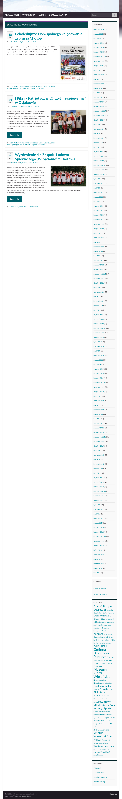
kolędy (32, 86)
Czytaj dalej (14, 135)
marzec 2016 (98, 568)
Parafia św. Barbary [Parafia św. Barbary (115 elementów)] (103, 685)
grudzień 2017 (99, 482)
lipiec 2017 (98, 505)
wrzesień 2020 (99, 333)
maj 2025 (97, 79)
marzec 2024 (98, 143)
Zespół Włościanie (37, 88)
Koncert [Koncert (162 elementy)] (98, 633)
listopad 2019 (99, 378)
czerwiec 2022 (99, 238)
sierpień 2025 (99, 66)
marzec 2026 (98, 34)
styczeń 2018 (99, 478)
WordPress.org (99, 782)
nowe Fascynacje (100, 589)
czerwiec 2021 (99, 292)
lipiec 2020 (98, 342)
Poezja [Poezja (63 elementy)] (96, 689)
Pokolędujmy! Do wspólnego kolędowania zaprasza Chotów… (48, 36)
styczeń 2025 (99, 97)
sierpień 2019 (99, 392)
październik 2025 (100, 57)
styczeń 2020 (99, 369)
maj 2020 (97, 351)
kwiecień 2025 (99, 84)
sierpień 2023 (99, 174)
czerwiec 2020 (99, 346)
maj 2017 (97, 514)
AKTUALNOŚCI (12, 15)
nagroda (20, 207)
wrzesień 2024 (99, 115)
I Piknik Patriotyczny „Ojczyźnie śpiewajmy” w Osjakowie (50, 100)
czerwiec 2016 (99, 555)
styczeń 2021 (99, 315)
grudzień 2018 (99, 428)
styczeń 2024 (99, 152)
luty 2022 (97, 256)
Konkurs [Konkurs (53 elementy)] (97, 637)
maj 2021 (97, 296)
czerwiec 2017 (99, 509)
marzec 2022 (98, 251)
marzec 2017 (98, 523)
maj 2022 (97, 242)
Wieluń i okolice (61, 2)
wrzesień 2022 (99, 224)
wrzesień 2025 (99, 61)
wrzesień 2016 (99, 541)
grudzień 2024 (99, 102)
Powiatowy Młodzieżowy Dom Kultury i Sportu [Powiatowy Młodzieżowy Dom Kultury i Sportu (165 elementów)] (104, 705)
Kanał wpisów (99, 773)
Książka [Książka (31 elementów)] (107, 640)
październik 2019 (100, 383)
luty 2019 (97, 419)
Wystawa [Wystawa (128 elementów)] (98, 746)
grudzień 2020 (99, 319)
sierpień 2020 (99, 337)
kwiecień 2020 (99, 355)
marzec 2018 (98, 469)
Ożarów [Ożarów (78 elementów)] (108, 683)
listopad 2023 (99, 161)
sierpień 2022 (99, 229)
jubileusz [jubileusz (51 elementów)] (97, 625)
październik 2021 (100, 274)
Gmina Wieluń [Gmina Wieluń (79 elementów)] (100, 615)
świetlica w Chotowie (21, 88)
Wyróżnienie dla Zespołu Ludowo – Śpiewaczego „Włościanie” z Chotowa (45, 157)
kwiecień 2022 (99, 247)
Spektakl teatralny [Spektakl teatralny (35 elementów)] (99, 718)
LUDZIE (42, 15)
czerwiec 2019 (99, 401)
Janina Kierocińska (100, 594)
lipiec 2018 (98, 450)
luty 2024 (97, 147)
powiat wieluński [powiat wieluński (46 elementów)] (99, 711)
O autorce (113, 794)
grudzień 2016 (99, 527)
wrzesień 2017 (99, 496)
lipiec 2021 (98, 287)
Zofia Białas (14, 42)
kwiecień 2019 (99, 410)
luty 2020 (97, 364)
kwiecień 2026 (99, 29)
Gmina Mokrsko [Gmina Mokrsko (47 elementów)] (108, 613)
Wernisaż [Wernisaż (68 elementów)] (105, 730)
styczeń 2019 (99, 423)
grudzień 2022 (99, 210)
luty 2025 (97, 93)
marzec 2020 (98, 360)
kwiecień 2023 (99, 192)
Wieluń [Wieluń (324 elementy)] (98, 733)
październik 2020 (100, 328)
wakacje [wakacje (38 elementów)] (96, 727)
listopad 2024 (99, 106)
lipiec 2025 (98, 70)
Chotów (13, 207)
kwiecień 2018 (99, 464)
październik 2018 (100, 437)
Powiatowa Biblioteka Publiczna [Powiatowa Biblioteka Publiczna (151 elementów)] (103, 692)
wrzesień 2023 (99, 170)
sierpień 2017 (99, 500)
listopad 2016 (99, 532)
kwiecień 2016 (99, 564)
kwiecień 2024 (99, 138)
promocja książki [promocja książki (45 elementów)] (106, 714)
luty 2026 (97, 38)
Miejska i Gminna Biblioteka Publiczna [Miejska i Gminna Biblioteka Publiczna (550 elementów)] (101, 651)
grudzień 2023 (99, 156)
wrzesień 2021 (99, 278)
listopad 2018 (99, 432)
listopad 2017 (99, 487)
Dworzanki (34, 143)
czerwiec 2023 (99, 183)
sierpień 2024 (99, 120)
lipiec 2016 (98, 550)
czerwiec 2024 (99, 129)
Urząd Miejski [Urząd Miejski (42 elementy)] (110, 724)
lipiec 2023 (98, 179)
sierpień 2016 (99, 546)
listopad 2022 (99, 215)
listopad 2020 (99, 324)
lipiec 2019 (98, 396)
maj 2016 (97, 559)
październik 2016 (100, 536)
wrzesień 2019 (99, 387)
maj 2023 (97, 188)
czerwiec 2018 (99, 455)
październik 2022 (100, 220)
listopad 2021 (99, 269)
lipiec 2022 (98, 233)
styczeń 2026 (99, 43)
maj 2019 (97, 405)
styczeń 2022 (99, 260)
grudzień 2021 (99, 265)
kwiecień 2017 (99, 518)
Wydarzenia (24, 42)
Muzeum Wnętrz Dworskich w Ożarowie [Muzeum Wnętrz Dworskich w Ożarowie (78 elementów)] (103, 663)
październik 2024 (100, 111)
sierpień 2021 (99, 283)
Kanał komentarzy (100, 777)
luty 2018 (97, 473)
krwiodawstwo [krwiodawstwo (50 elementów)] (99, 640)
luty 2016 (97, 573)
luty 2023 (97, 201)
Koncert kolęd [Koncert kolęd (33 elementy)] (107, 634)
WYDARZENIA (28, 15)
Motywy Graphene (25, 796)
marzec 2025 (98, 88)
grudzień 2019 (99, 373)
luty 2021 (97, 310)
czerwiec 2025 (99, 75)
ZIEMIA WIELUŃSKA (58, 15)
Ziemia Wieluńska (34, 42)
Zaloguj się (97, 768)
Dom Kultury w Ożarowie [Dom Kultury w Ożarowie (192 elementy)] (103, 608)
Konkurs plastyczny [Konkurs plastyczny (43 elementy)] (107, 637)
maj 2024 (97, 133)
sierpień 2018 (99, 446)
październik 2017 (100, 491)
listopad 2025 (99, 52)
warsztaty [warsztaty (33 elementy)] (102, 727)
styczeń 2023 (99, 206)
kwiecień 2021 (99, 301)
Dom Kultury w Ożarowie (19, 86)
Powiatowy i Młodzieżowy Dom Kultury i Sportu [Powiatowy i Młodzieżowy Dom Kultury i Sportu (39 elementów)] (103, 699)
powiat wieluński (23, 145)
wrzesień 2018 (99, 441)
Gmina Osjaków (44, 143)
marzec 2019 (98, 414)
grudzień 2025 (99, 47)
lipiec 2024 (98, 124)
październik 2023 (100, 165)
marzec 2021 (98, 306)
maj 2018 (97, 459)
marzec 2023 (98, 197)
